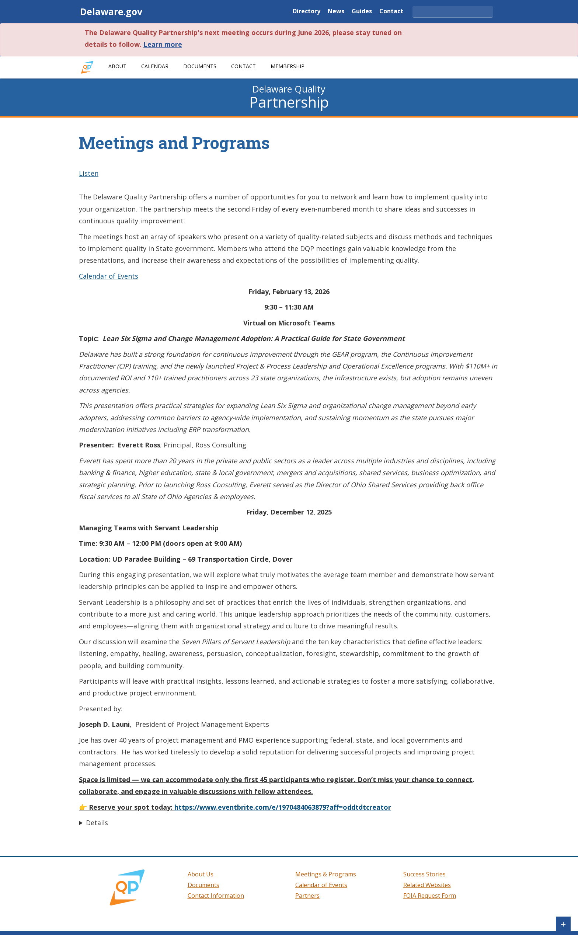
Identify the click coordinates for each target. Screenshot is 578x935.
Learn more (162, 44)
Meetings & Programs (325, 874)
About (117, 66)
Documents (199, 66)
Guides (362, 11)
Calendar (154, 66)
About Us (200, 874)
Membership (287, 66)
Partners (307, 896)
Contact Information (216, 896)
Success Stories (424, 874)
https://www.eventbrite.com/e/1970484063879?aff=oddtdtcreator (282, 807)
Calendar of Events (108, 276)
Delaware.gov (111, 11)
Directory (306, 11)
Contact (391, 11)
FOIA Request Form (429, 896)
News (336, 11)
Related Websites (427, 885)
